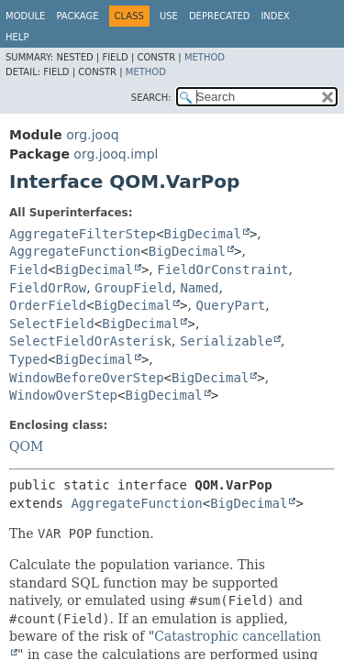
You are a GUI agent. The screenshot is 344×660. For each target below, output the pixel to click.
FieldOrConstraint (222, 269)
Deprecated (219, 16)
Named (199, 287)
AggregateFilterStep (82, 233)
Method (204, 57)
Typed (28, 359)
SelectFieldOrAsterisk (90, 341)
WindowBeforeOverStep (86, 377)
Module (25, 16)
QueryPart (230, 305)
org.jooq (92, 134)
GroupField (133, 287)
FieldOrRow (47, 287)
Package (77, 16)
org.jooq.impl (115, 154)
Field (28, 269)
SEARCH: (151, 98)
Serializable (226, 341)
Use (169, 16)
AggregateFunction (74, 251)
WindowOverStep (63, 395)
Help (17, 37)
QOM (26, 446)
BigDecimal (202, 233)
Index (275, 16)
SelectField (51, 323)
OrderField (47, 305)
